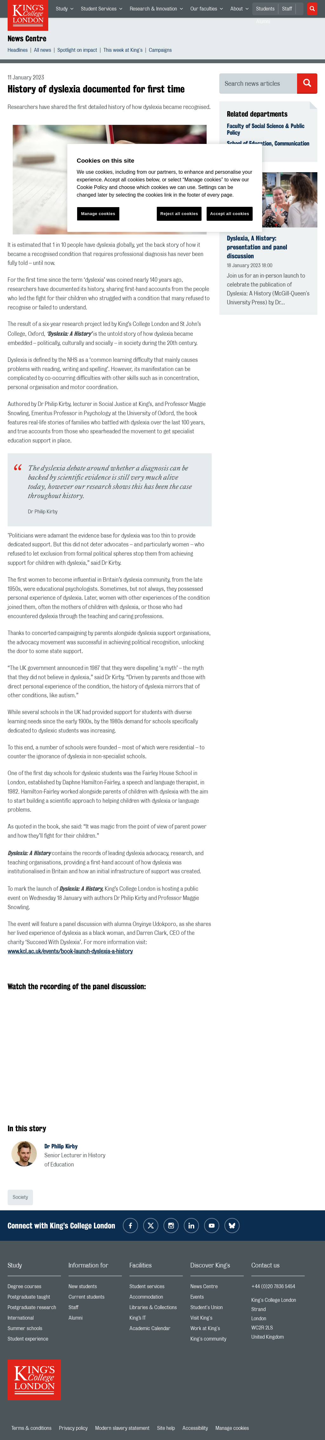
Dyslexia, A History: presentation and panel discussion (257, 246)
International (34, 1319)
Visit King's (217, 1319)
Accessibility (195, 1428)
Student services (156, 1288)
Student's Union (217, 1309)
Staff (287, 8)
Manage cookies (232, 1428)
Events (217, 1298)
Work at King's (217, 1330)
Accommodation (156, 1298)
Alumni (95, 1319)
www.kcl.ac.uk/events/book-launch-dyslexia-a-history (70, 952)
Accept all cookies (229, 213)
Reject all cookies (179, 213)
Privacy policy (73, 1428)
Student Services (103, 10)
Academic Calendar (156, 1330)
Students (265, 8)
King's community (217, 1340)
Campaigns (160, 51)
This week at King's (123, 51)
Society (20, 1197)
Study (66, 10)
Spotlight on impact (77, 51)
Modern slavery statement (122, 1428)
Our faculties (208, 10)
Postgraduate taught (34, 1298)
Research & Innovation (158, 10)
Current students (95, 1298)
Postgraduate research (34, 1309)
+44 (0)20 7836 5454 (273, 1286)
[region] (164, 188)
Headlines (18, 51)
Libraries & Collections (156, 1309)
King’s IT (156, 1319)
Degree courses (34, 1288)
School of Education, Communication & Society (268, 146)
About (241, 10)
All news (42, 51)
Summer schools (34, 1330)
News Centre (27, 38)
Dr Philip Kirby (61, 1146)
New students (95, 1288)
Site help (166, 1428)
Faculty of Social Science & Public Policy (265, 129)
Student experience (34, 1340)
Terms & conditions (31, 1428)
